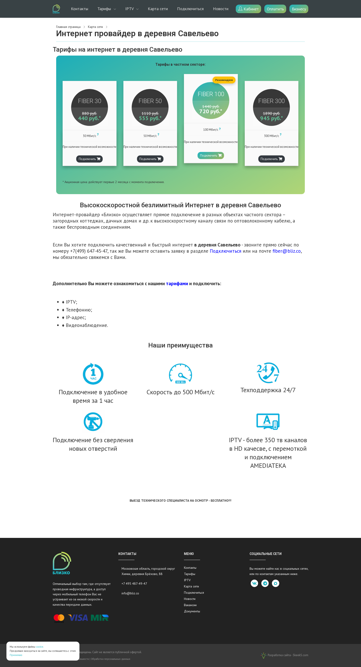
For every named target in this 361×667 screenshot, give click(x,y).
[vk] (254, 583)
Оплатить (275, 9)
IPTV (130, 8)
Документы (192, 611)
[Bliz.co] (56, 8)
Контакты (79, 8)
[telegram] (265, 583)
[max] (275, 583)
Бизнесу (299, 9)
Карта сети (158, 8)
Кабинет (248, 9)
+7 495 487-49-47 (134, 583)
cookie (39, 646)
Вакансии (190, 605)
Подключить (89, 159)
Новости (220, 8)
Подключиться (190, 8)
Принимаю (16, 655)
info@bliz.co (130, 593)
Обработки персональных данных (110, 659)
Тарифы (104, 8)
